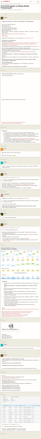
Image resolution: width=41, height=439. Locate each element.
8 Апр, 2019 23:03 (3, 171)
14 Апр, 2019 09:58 (3, 372)
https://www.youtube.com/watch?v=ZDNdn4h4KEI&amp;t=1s (20, 87)
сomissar (9, 424)
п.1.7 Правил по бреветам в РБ (27, 184)
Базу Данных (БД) (34, 46)
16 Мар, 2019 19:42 (3, 127)
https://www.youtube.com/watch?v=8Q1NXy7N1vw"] (11, 123)
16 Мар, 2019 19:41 (3, 70)
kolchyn (5, 213)
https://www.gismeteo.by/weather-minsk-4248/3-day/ (13, 316)
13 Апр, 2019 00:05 (3, 352)
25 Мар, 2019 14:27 (3, 146)
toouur (5, 148)
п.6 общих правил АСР (16, 184)
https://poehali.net (5, 64)
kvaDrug (5, 162)
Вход (38, 1)
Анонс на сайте (5, 36)
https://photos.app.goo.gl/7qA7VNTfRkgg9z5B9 (26, 138)
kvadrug (9, 177)
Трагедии (8, 183)
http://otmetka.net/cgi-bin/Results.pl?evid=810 (23, 51)
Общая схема (4, 35)
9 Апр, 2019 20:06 (3, 221)
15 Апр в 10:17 (18, 424)
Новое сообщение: (8, 9)
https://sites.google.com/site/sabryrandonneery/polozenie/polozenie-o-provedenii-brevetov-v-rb (20, 42)
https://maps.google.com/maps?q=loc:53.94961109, (12, 315)
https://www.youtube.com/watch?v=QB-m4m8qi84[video (12, 122)
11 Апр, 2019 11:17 (3, 320)
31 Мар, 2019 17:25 (3, 159)
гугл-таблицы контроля (28, 38)
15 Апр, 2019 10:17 (3, 394)
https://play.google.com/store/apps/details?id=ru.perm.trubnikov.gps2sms (17, 312)
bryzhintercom (6, 194)
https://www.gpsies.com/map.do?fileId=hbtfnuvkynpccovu (15, 33)
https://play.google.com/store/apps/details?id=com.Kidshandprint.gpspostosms (18, 311)
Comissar (14, 9)
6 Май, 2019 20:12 (19, 9)
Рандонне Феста (30, 234)
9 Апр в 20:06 (18, 227)
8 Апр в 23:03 (18, 177)
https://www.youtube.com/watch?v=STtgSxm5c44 (20, 111)
